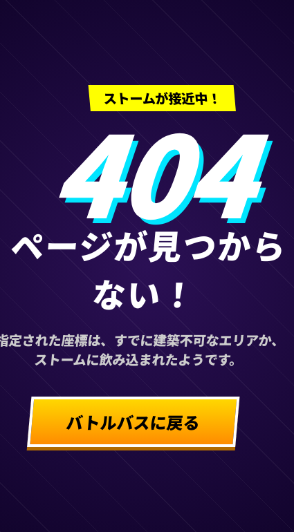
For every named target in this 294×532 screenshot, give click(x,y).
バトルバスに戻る (133, 422)
